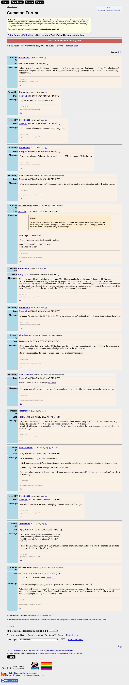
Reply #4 (23, 179)
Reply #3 (23, 151)
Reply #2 (23, 124)
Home (5, 2)
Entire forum (14, 35)
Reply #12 (23, 500)
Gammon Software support (26, 673)
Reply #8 (23, 341)
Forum (39, 2)
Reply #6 (22, 274)
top (120, 646)
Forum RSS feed (13, 675)
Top (20, 85)
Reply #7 (23, 311)
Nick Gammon (52, 382)
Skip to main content (12, 7)
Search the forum (75, 640)
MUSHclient (28, 35)
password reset (20, 26)
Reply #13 (23, 530)
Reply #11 (23, 454)
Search (29, 2)
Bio (45, 57)
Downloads (17, 2)
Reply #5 (22, 211)
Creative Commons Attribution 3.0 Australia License (54, 653)
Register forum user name (105, 10)
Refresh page (72, 46)
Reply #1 (23, 96)
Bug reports (42, 35)
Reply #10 (23, 417)
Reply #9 (23, 378)
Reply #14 (22, 573)
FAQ (119, 10)
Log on (109, 7)
